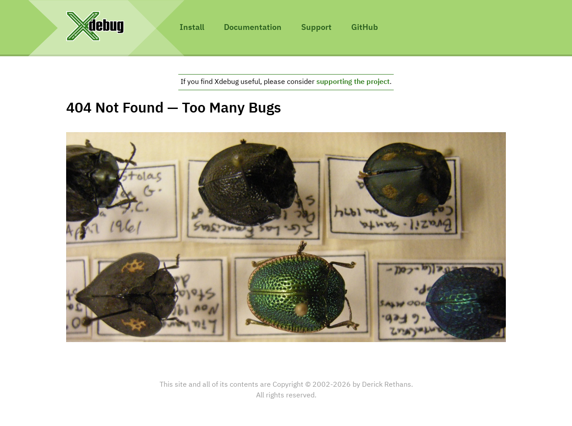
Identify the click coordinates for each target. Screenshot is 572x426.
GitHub (364, 28)
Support (316, 28)
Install (192, 28)
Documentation (253, 28)
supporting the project (353, 82)
